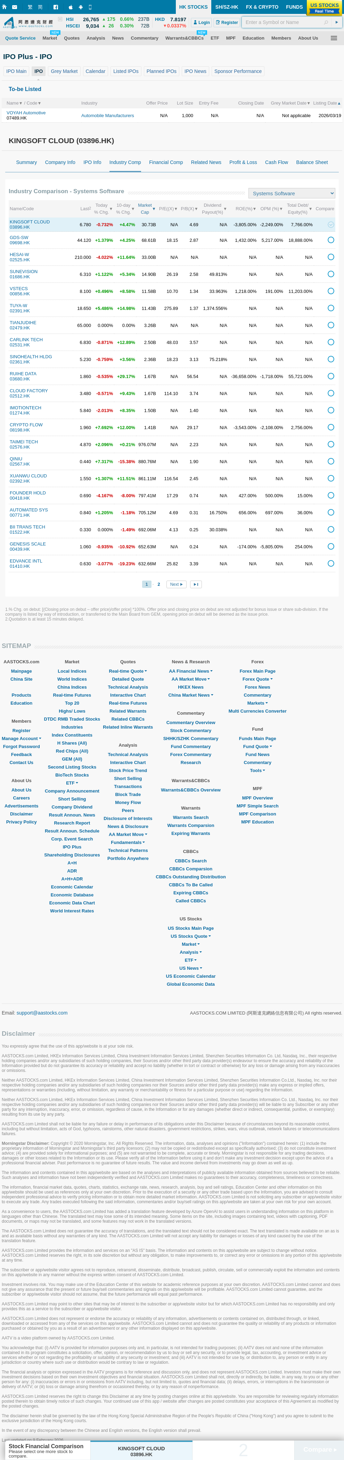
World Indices (72, 679)
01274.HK (20, 413)
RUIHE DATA (23, 373)
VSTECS (19, 288)
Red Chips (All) (72, 751)
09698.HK (20, 242)
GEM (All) (72, 759)
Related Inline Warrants (128, 727)
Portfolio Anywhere (128, 858)
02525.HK (20, 259)
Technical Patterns (128, 850)
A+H (71, 863)
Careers (21, 798)
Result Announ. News (72, 815)
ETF (72, 783)
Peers (128, 810)
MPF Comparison (257, 814)
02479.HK (20, 327)
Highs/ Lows (72, 711)
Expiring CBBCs (190, 892)
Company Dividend (72, 807)
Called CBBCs (190, 900)
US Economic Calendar (191, 976)
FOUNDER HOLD (28, 492)
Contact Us (21, 762)
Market (191, 944)
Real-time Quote (128, 671)
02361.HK (20, 361)
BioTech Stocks (72, 775)
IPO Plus (72, 847)
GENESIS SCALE (28, 544)
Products (21, 695)
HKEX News (191, 687)
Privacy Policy (21, 822)
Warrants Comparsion (190, 825)
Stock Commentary (190, 730)
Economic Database (72, 894)
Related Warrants (127, 711)
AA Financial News (191, 671)
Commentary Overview (190, 722)
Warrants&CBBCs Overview (190, 790)
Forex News (257, 687)
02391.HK (20, 310)
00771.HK (20, 515)
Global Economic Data (191, 984)
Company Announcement (72, 791)
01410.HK (20, 566)
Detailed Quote (128, 679)
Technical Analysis (128, 687)
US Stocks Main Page (191, 928)
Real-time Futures (72, 695)
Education (21, 703)
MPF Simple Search (258, 806)
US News (190, 968)
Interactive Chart (128, 695)
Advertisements (22, 806)
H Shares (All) (72, 743)
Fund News (258, 754)
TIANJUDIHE (23, 322)
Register (22, 730)
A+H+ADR (72, 878)
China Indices (72, 687)
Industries (72, 727)
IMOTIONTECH (25, 407)
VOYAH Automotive (26, 112)
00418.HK (20, 498)
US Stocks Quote (191, 936)
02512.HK (20, 396)
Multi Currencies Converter (258, 711)
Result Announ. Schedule (72, 831)
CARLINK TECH (26, 339)
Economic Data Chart (72, 902)
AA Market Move (128, 834)
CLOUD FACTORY (29, 390)
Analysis (191, 952)
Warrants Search (191, 817)
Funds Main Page (257, 738)
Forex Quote (258, 679)
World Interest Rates (72, 910)
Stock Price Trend (128, 770)
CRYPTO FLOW (26, 424)
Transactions (128, 786)
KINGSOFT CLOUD (30, 221)
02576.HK (20, 447)
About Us (21, 790)
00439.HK (20, 549)
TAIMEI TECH (24, 441)
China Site (21, 679)
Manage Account (21, 738)
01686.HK (20, 276)
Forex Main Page (258, 671)
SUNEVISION (24, 271)
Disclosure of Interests (128, 818)
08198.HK (20, 430)
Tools (257, 770)
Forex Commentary (190, 754)
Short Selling (72, 799)
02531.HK (20, 344)
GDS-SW (19, 237)
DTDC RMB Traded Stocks (72, 719)
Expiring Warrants (190, 833)
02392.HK (20, 481)
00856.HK (20, 293)
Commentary (257, 695)
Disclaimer (21, 814)
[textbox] (292, 22)
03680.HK (20, 379)
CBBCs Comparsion (190, 868)
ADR (72, 870)
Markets (257, 703)
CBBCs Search (191, 860)
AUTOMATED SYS (29, 509)
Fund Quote (257, 746)
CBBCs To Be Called (191, 884)
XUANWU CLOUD (28, 475)
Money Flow (128, 802)
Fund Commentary (191, 746)
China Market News (190, 695)
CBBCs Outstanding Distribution (191, 876)
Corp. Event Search (72, 839)
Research (191, 762)
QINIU (16, 458)
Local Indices (72, 671)
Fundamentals (128, 842)
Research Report (72, 823)
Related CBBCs (128, 719)
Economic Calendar (72, 886)
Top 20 (72, 703)
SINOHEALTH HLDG (31, 356)
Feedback (21, 754)
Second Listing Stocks (72, 767)
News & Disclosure (128, 826)
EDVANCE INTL (26, 561)
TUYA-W (18, 305)
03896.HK (20, 227)
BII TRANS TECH (27, 527)
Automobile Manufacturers (107, 115)
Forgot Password (21, 746)
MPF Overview (257, 798)
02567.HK (20, 464)
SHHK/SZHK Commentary (191, 738)
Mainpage (21, 671)
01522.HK (20, 532)
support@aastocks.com (42, 1013)
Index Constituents (72, 735)
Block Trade (128, 794)
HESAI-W (19, 254)
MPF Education (257, 822)
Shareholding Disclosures (72, 855)
